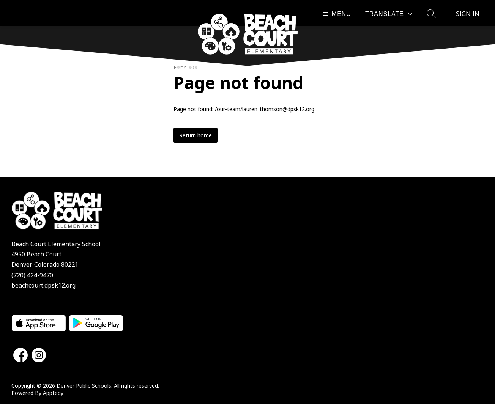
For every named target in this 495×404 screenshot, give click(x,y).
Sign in (467, 13)
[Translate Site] (389, 14)
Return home (195, 135)
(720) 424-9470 (32, 275)
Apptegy (53, 392)
